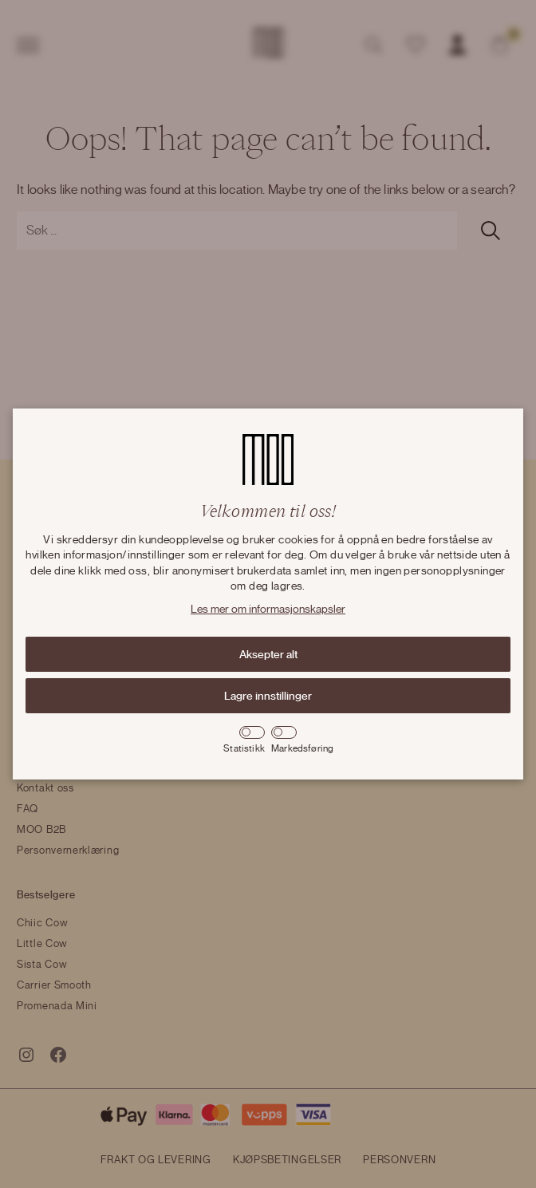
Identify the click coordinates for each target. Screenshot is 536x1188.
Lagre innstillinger (268, 696)
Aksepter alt (268, 654)
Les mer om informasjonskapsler (268, 609)
